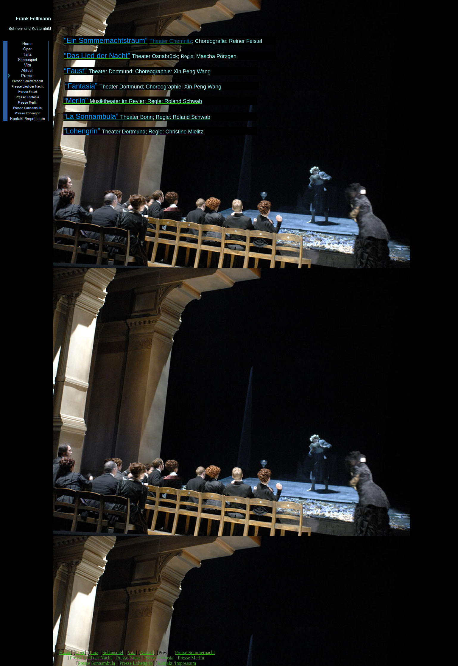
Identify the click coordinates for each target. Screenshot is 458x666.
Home (65, 652)
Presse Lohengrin (136, 663)
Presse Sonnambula (96, 663)
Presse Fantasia (158, 657)
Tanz (93, 652)
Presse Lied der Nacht (91, 657)
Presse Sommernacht (195, 652)
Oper (80, 652)
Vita (131, 652)
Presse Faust (128, 657)
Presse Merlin (191, 657)
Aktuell (147, 652)
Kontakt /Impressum (176, 663)
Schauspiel (112, 652)
